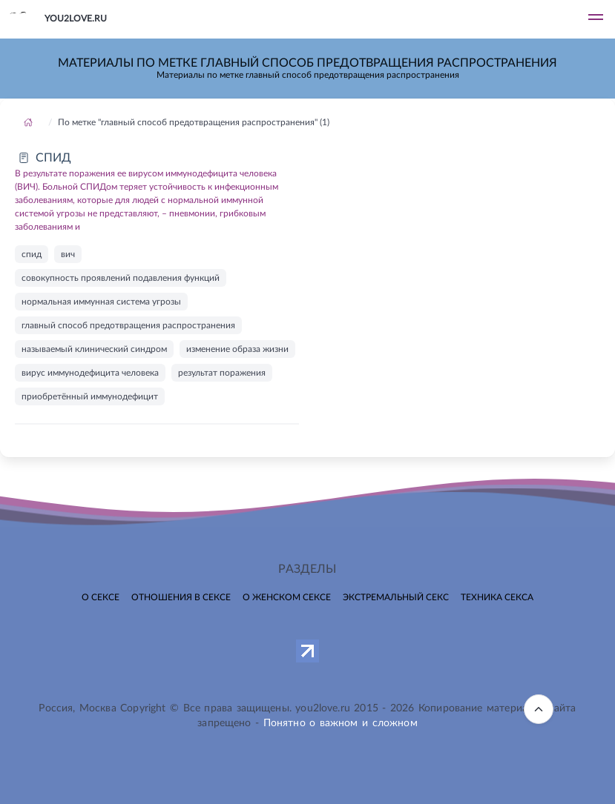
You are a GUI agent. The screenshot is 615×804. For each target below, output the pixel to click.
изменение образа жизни (237, 349)
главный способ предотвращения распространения (128, 325)
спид (32, 254)
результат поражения (222, 372)
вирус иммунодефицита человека (90, 372)
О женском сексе (287, 597)
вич (68, 254)
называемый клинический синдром (94, 349)
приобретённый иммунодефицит (90, 396)
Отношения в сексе (181, 597)
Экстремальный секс (396, 597)
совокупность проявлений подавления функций (121, 277)
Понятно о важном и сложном (340, 723)
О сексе (100, 597)
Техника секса (497, 597)
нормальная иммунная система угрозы (101, 301)
